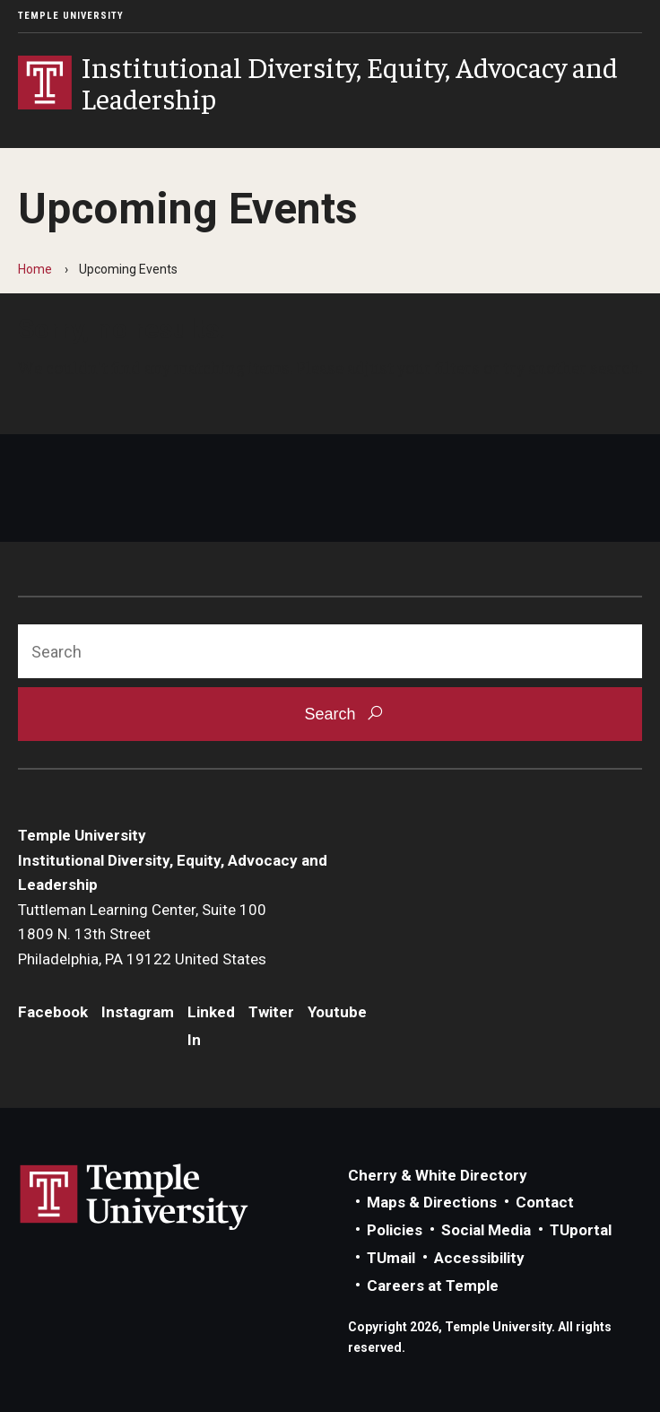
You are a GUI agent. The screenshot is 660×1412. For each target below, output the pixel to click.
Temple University (71, 16)
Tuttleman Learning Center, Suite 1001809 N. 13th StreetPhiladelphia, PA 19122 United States (142, 934)
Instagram (137, 1012)
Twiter (271, 1012)
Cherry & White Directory (437, 1175)
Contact (545, 1202)
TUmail (391, 1258)
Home (35, 269)
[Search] (330, 651)
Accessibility (479, 1258)
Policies (394, 1230)
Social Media (486, 1230)
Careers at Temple (433, 1285)
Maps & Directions (432, 1202)
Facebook (53, 1012)
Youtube (337, 1012)
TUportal (581, 1230)
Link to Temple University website (134, 1197)
